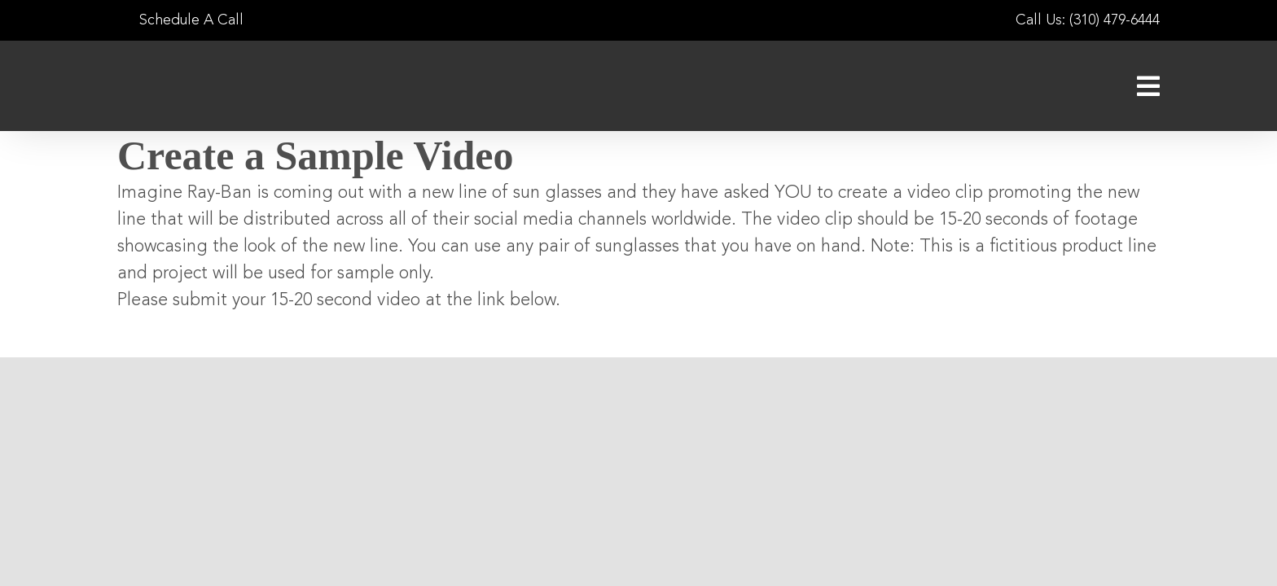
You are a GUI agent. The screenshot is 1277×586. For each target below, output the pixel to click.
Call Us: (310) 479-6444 (1088, 20)
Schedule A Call (180, 20)
